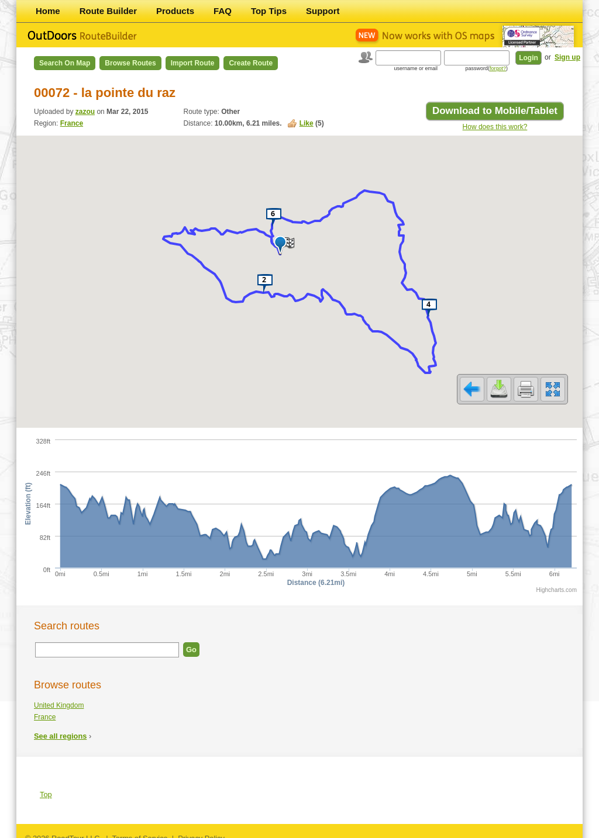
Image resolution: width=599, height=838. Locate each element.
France (71, 123)
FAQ (223, 11)
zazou (85, 112)
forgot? (498, 68)
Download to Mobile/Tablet (494, 110)
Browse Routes (130, 63)
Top (46, 786)
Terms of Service (139, 830)
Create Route (251, 63)
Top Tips (269, 11)
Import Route (193, 63)
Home (48, 11)
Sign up (567, 57)
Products (175, 11)
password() (486, 68)
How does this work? (495, 127)
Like (307, 123)
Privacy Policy (201, 830)
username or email (416, 68)
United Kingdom (59, 698)
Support (323, 11)
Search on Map (64, 63)
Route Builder (108, 11)
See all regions (60, 728)
